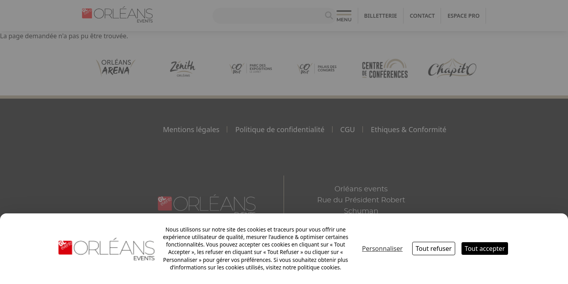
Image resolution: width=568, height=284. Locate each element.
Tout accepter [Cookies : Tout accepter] (485, 248)
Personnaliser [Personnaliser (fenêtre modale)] (382, 248)
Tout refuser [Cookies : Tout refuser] (434, 248)
